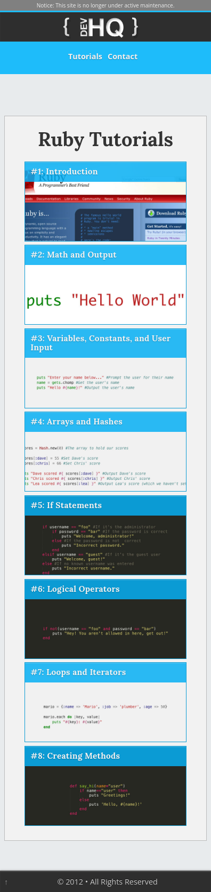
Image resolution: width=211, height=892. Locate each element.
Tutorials (85, 56)
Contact (122, 56)
